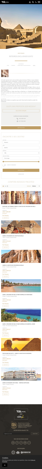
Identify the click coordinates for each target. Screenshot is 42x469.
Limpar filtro (21, 174)
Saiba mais (5, 217)
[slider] (3, 161)
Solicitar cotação (21, 110)
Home (8, 65)
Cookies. (5, 458)
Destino (4, 140)
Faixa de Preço (6, 156)
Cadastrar (35, 433)
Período (4, 150)
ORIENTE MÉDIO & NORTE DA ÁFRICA (23, 65)
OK (5, 465)
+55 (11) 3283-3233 (22, 118)
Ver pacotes (21, 127)
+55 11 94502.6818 (22, 121)
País (3, 145)
